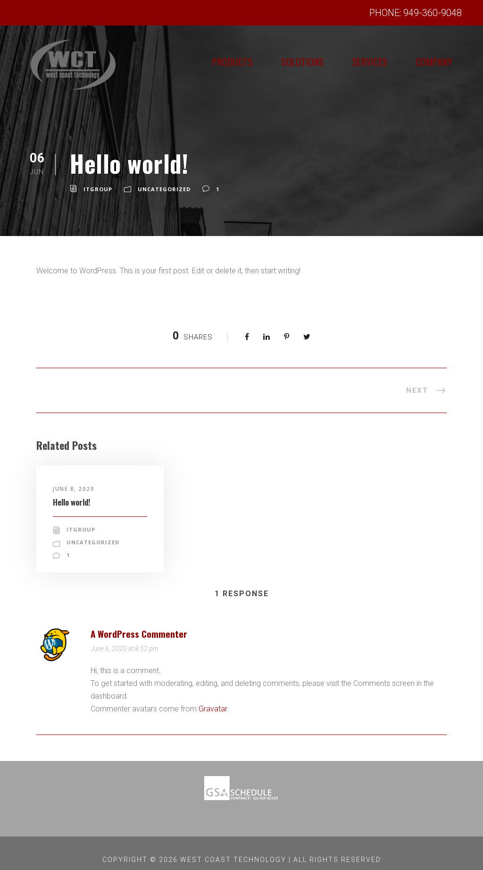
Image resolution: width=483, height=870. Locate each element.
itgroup (96, 189)
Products (185, 62)
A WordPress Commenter (145, 620)
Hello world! (76, 501)
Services (350, 62)
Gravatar (211, 696)
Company (428, 62)
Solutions (269, 62)
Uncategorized (161, 189)
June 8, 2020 (75, 489)
